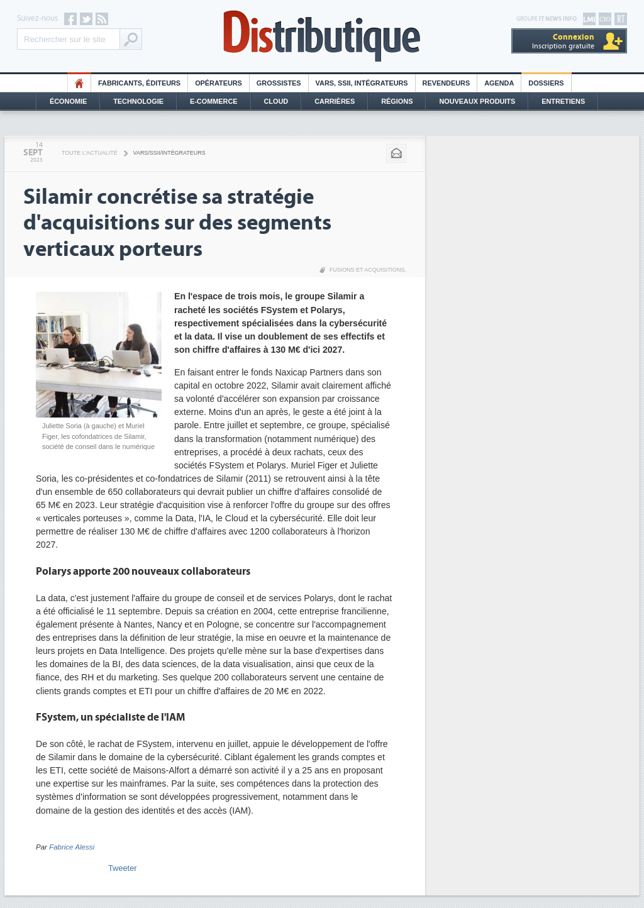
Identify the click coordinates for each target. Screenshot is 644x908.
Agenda (499, 83)
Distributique (322, 36)
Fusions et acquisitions (367, 270)
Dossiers (546, 83)
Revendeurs (446, 83)
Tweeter (122, 868)
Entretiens (563, 101)
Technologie (138, 101)
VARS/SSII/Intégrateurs (169, 153)
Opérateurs (218, 83)
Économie (68, 101)
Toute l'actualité (90, 153)
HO (79, 83)
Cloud (276, 101)
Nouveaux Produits (477, 101)
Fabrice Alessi (71, 847)
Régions (397, 101)
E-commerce (214, 101)
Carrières (334, 101)
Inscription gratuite (563, 41)
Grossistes (279, 83)
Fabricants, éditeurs (139, 83)
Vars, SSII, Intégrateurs (362, 83)
